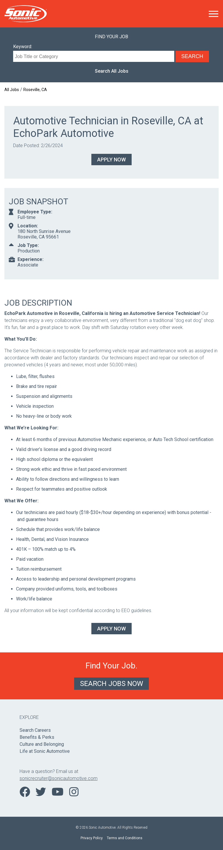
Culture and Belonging (42, 744)
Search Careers (35, 730)
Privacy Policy (92, 838)
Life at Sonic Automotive (45, 751)
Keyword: (22, 46)
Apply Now (111, 159)
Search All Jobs (111, 71)
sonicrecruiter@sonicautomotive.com (58, 778)
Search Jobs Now (111, 684)
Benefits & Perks (37, 737)
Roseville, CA (35, 89)
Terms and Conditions (124, 838)
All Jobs (11, 89)
